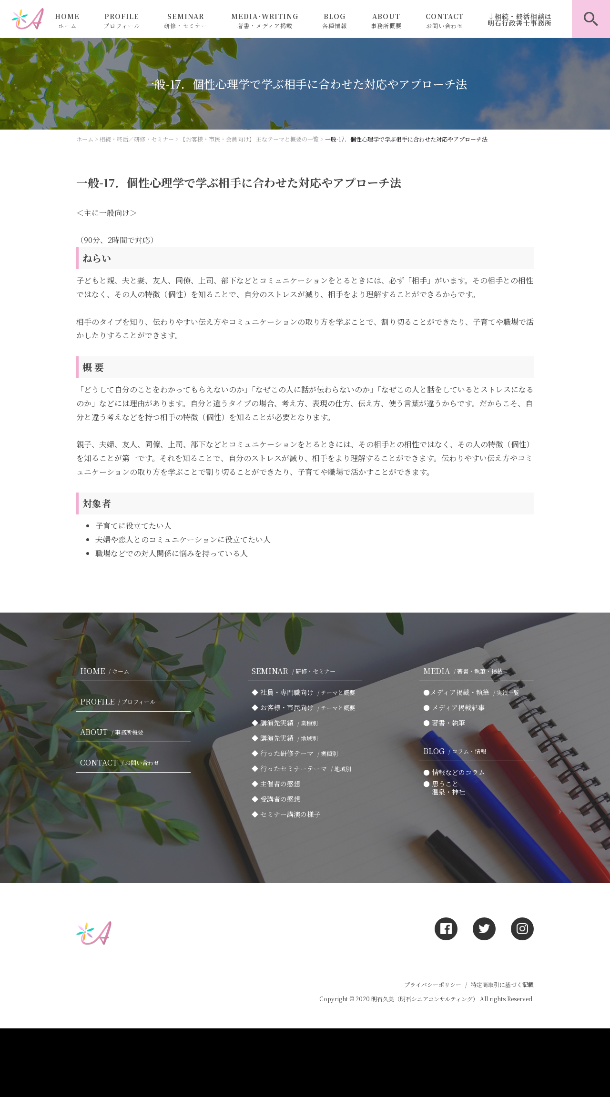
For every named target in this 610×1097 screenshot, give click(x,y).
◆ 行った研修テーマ (297, 753)
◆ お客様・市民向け (305, 707)
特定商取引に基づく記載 (502, 984)
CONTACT (445, 20)
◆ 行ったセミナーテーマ (303, 768)
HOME (67, 20)
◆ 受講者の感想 (276, 799)
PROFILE (121, 20)
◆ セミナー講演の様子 (286, 814)
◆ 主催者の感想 (276, 783)
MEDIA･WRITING (264, 20)
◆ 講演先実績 (287, 722)
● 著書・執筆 (444, 722)
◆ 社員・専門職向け (305, 692)
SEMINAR (185, 20)
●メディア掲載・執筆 (473, 692)
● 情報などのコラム (454, 772)
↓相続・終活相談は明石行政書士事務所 (520, 19)
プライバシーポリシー (432, 984)
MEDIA (465, 670)
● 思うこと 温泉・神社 (444, 787)
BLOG (334, 20)
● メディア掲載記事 (454, 707)
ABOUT (386, 20)
